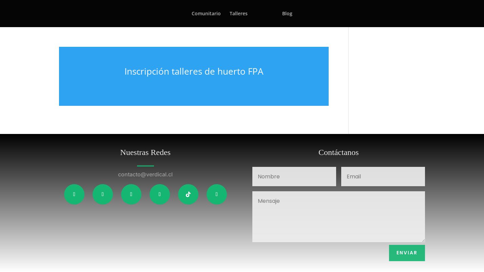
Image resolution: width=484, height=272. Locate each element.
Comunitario (206, 14)
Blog (287, 14)
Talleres (239, 14)
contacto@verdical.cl (145, 174)
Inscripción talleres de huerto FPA (193, 71)
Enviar (407, 252)
